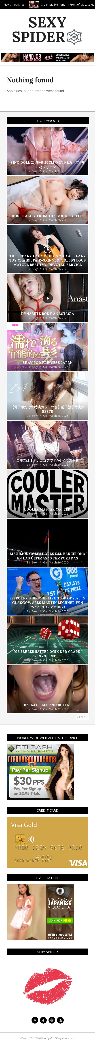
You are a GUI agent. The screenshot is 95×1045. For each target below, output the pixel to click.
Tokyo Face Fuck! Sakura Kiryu (23, 4)
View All (82, 717)
